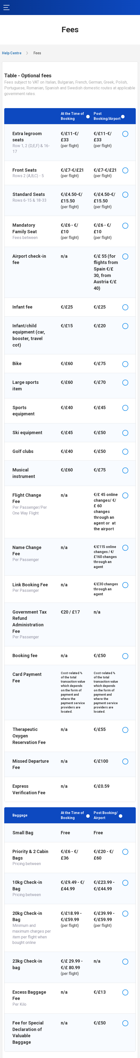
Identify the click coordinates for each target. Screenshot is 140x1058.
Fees (37, 53)
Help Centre (11, 53)
